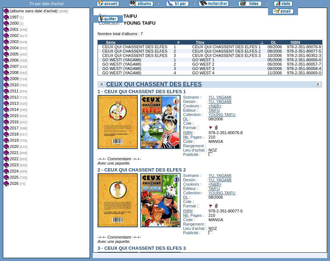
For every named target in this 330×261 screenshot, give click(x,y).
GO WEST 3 (203, 68)
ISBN (295, 42)
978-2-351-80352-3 (304, 55)
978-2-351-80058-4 (304, 68)
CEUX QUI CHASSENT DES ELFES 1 (226, 47)
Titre (200, 42)
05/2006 (275, 60)
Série (111, 42)
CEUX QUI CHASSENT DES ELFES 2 (226, 51)
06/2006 (275, 64)
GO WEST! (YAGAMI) (121, 60)
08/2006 (275, 47)
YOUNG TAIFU (222, 114)
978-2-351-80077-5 (304, 51)
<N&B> (215, 106)
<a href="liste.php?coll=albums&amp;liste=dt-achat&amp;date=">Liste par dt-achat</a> (46, 129)
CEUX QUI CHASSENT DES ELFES (135, 47)
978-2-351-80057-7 (304, 64)
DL (274, 42)
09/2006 (275, 68)
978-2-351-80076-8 (304, 47)
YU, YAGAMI (220, 97)
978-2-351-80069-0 (304, 73)
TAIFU (214, 110)
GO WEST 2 (203, 64)
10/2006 (275, 55)
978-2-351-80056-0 (304, 60)
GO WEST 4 (203, 73)
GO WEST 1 (203, 60)
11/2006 (275, 73)
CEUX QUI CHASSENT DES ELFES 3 (226, 55)
